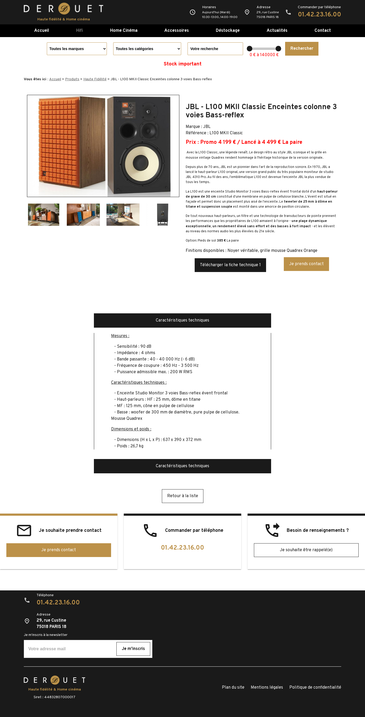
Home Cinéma (124, 30)
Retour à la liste (182, 496)
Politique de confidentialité (315, 687)
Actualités (277, 30)
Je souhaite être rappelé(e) (306, 550)
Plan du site (233, 687)
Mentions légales (267, 687)
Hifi (79, 30)
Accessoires (176, 30)
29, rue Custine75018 (268, 14)
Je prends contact (306, 264)
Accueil (41, 30)
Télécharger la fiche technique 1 (230, 265)
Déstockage (228, 30)
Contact (322, 30)
